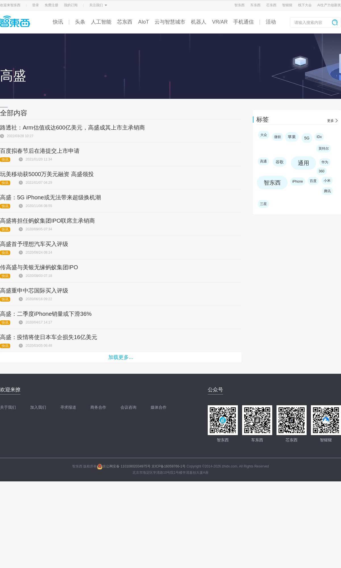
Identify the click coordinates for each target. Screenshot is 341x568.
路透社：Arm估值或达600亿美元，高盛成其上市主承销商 (72, 127)
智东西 (239, 5)
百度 (313, 181)
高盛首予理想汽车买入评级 (34, 244)
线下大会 (305, 5)
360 (322, 171)
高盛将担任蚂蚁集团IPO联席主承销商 (47, 221)
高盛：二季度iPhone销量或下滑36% (46, 314)
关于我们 (8, 407)
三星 (263, 204)
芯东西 (271, 5)
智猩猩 (287, 5)
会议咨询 (128, 407)
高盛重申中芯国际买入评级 (34, 290)
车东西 (255, 5)
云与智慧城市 (170, 22)
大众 (263, 135)
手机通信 (243, 22)
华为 (324, 162)
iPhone (297, 181)
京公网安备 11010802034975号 (124, 466)
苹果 (292, 137)
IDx (319, 137)
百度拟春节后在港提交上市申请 (40, 151)
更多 (330, 121)
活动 (271, 22)
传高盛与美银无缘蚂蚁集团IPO (39, 267)
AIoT (143, 22)
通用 (303, 163)
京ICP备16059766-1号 (168, 466)
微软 (277, 137)
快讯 (58, 22)
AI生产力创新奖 (329, 5)
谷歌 (280, 162)
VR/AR (220, 22)
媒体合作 (159, 407)
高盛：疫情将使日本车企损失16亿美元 (48, 337)
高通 (263, 161)
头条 (80, 22)
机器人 (198, 22)
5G (307, 138)
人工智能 (101, 22)
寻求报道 (68, 407)
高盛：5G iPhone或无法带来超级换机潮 (50, 197)
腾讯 (327, 191)
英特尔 (324, 149)
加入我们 (38, 407)
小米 (327, 181)
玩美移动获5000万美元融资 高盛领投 (47, 174)
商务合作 (98, 407)
